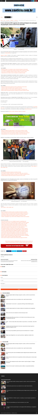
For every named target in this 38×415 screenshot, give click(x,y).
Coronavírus (12, 241)
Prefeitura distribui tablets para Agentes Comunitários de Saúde (11, 172)
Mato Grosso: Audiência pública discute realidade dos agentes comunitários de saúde (14, 231)
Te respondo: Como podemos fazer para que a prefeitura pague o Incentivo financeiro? (14, 230)
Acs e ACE (7, 20)
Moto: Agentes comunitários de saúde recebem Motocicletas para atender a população (14, 234)
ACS (4, 20)
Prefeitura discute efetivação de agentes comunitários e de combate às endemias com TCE (15, 175)
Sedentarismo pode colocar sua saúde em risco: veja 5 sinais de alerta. (19, 300)
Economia (23, 241)
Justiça (20, 241)
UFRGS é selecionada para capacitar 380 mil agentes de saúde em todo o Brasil (13, 225)
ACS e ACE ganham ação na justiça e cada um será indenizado (17, 134)
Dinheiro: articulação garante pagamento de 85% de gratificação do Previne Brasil (14, 87)
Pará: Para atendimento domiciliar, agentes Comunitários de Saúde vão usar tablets (14, 212)
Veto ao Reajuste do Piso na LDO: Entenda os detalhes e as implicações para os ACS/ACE (15, 133)
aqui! (23, 127)
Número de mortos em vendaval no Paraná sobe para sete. (17, 313)
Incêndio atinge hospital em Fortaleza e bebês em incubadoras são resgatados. (20, 309)
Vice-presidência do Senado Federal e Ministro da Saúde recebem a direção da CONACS (15, 71)
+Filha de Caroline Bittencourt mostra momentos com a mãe (17, 403)
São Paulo (16, 20)
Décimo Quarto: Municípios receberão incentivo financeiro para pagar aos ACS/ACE (14, 238)
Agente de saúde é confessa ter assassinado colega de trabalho (11, 237)
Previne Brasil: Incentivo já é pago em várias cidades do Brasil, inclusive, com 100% (14, 224)
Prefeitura (11, 20)
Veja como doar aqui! (28, 109)
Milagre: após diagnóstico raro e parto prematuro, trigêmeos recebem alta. (20, 335)
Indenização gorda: (4, 134)
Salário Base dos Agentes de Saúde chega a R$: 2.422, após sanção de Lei (13, 227)
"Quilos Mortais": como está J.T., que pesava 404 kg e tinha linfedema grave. (20, 304)
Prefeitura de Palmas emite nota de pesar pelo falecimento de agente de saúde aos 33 (14, 213)
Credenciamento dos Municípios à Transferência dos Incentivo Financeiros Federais (14, 226)
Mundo (9, 241)
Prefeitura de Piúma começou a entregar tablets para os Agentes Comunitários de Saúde (15, 223)
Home (2, 17)
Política (30, 241)
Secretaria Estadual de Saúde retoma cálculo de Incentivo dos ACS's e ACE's (13, 176)
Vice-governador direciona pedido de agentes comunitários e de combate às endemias (14, 232)
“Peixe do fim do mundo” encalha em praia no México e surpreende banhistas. (20, 366)
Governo (27, 241)
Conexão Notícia (7, 53)
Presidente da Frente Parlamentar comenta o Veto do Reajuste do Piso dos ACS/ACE (14, 132)
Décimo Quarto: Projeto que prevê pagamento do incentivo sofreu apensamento (13, 233)
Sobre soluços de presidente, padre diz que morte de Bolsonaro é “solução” (20, 331)
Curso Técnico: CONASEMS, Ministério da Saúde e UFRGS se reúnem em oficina (14, 72)
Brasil (6, 241)
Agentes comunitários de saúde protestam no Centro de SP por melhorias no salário (14, 131)
